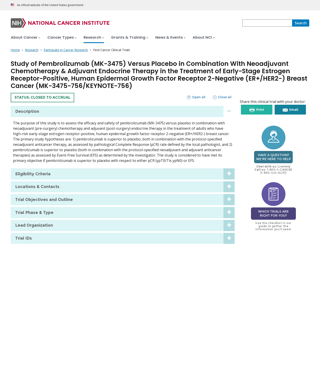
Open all (196, 97)
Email (293, 110)
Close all (222, 97)
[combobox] (267, 23)
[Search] (300, 23)
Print (259, 110)
